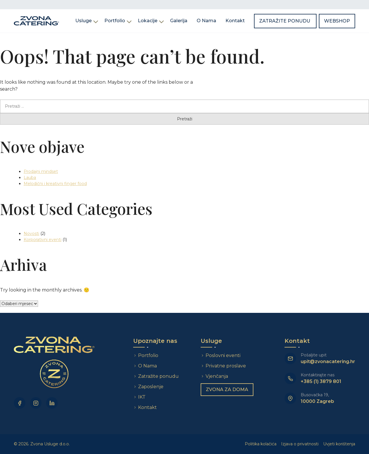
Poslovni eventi (223, 355)
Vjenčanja (217, 376)
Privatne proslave (226, 366)
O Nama (206, 20)
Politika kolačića (260, 443)
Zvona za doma (227, 389)
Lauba (30, 177)
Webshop (337, 21)
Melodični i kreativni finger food (55, 183)
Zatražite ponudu (285, 21)
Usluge (83, 20)
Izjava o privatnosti (300, 443)
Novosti (31, 233)
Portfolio (114, 20)
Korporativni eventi (42, 239)
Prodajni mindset (41, 171)
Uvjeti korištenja (339, 443)
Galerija (178, 20)
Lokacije (147, 20)
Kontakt (235, 20)
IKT (142, 397)
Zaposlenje (150, 386)
